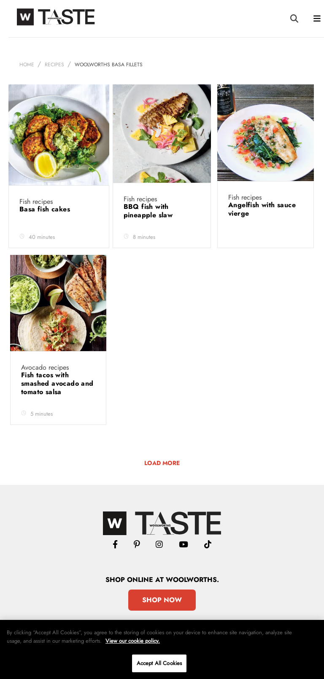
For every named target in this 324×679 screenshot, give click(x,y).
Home (26, 64)
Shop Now (162, 600)
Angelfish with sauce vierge (262, 209)
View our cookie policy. (132, 641)
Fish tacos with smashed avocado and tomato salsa (57, 383)
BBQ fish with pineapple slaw (149, 211)
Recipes (54, 64)
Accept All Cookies (159, 663)
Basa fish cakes (45, 209)
